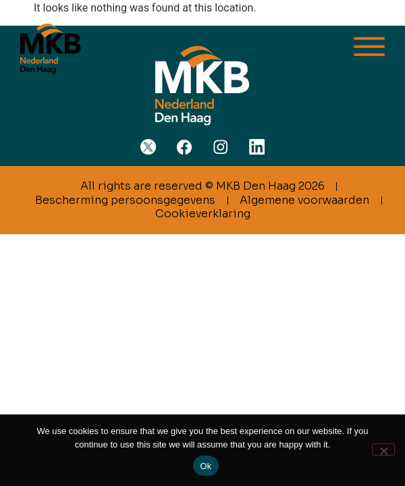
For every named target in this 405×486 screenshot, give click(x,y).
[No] (383, 449)
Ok (205, 466)
